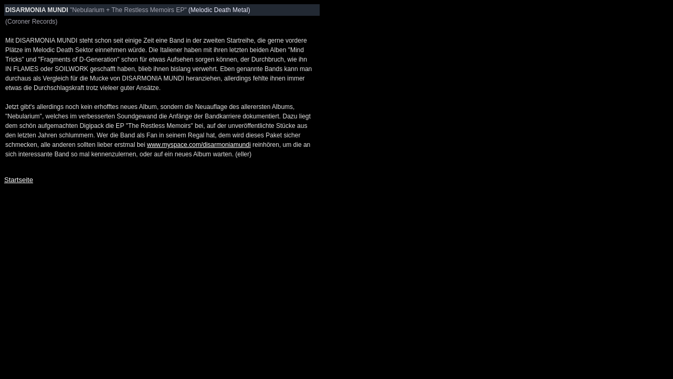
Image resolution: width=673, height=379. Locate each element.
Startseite (18, 180)
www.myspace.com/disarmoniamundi (198, 144)
